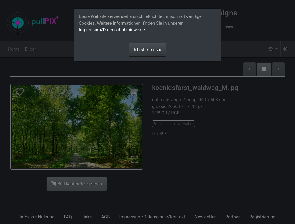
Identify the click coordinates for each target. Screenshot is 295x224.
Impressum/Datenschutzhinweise (112, 29)
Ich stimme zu (147, 49)
